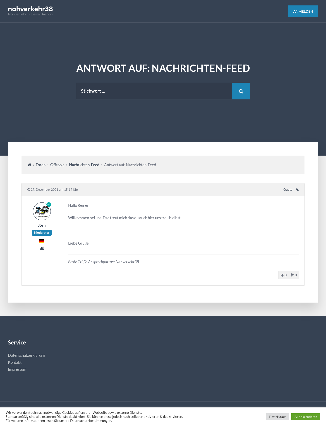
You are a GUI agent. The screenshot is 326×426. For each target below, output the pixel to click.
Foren (41, 164)
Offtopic (57, 164)
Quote (287, 189)
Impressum (17, 369)
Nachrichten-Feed (84, 164)
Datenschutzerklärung (26, 355)
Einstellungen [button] (277, 417)
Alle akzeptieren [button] (306, 417)
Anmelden (303, 11)
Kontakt (15, 362)
